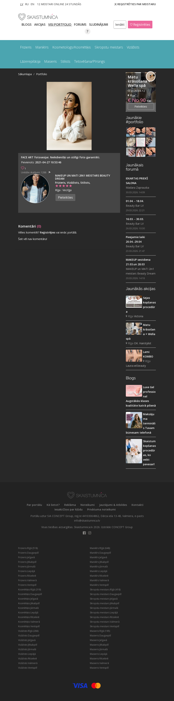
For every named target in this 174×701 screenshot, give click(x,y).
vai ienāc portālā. (66, 232)
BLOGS (27, 24)
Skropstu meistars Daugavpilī (105, 594)
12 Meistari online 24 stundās (59, 4)
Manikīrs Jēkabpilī (99, 562)
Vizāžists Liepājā (27, 654)
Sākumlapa (25, 74)
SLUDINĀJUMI (99, 24)
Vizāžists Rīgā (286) (28, 631)
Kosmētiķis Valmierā (29, 621)
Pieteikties (65, 197)
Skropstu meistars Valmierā (105, 621)
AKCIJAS (40, 24)
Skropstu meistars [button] (109, 47)
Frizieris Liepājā (26, 571)
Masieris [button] (50, 61)
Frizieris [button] (26, 47)
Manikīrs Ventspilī (99, 585)
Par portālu (34, 505)
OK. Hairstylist (142, 343)
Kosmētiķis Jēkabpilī (29, 603)
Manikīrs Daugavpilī (100, 552)
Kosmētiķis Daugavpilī (30, 594)
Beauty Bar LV (135, 205)
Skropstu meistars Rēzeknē (104, 617)
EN (32, 4)
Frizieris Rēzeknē (27, 575)
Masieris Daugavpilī (100, 635)
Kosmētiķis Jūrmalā (28, 608)
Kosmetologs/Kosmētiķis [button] (71, 47)
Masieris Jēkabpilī (99, 644)
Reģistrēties (140, 24)
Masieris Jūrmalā (99, 649)
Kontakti (137, 505)
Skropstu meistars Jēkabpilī (104, 603)
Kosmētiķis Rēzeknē (28, 617)
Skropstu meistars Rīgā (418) (105, 589)
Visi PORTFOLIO (60, 24)
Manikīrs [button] (42, 47)
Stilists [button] (65, 61)
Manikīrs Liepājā (98, 571)
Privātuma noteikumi (101, 509)
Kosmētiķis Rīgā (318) (29, 589)
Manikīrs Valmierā (99, 580)
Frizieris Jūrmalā (26, 566)
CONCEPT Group (122, 527)
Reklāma (70, 505)
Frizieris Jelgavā (26, 557)
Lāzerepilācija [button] (30, 61)
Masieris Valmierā (99, 663)
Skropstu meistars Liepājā (104, 612)
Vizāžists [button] (133, 47)
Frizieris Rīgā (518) (28, 548)
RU (27, 4)
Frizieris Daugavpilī (28, 552)
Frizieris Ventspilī (27, 585)
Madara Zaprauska (137, 187)
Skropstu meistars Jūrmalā (104, 608)
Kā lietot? (53, 505)
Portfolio (41, 74)
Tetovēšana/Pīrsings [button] (89, 61)
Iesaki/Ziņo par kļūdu (68, 509)
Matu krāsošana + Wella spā (139, 81)
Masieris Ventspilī (99, 667)
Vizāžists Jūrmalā (27, 649)
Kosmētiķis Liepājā (28, 612)
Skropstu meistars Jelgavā (104, 598)
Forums (80, 24)
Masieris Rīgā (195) (100, 631)
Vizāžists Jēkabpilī (27, 644)
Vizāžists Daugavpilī (28, 635)
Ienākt (119, 24)
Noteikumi (87, 505)
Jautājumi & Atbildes (113, 505)
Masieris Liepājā (98, 654)
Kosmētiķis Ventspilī (29, 626)
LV (21, 4)
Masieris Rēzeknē (99, 658)
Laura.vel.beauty (136, 365)
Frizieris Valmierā (27, 580)
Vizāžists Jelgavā (27, 640)
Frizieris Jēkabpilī (27, 562)
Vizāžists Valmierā (27, 663)
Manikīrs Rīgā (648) (100, 548)
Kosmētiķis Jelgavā (28, 598)
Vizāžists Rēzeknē (27, 658)
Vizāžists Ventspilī (27, 667)
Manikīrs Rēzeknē (99, 575)
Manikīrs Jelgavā (98, 557)
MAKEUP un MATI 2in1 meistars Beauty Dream (82, 177)
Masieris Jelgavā (98, 640)
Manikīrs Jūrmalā (99, 566)
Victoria (138, 316)
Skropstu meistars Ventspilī (104, 626)
